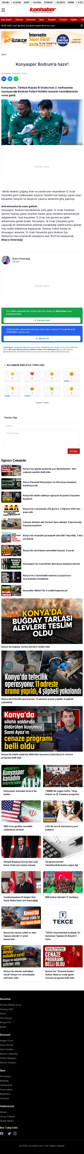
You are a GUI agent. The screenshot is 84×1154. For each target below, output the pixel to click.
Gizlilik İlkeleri (7, 1120)
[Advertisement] (42, 166)
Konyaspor (5, 1076)
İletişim (3, 1112)
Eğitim (74, 19)
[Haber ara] (82, 25)
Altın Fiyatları (7, 1049)
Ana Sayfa (6, 19)
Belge (3, 1026)
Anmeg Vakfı (6, 1009)
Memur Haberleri (9, 1053)
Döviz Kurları (7, 1045)
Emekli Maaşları (8, 1058)
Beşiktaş (4, 1080)
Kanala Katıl (42, 320)
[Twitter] (9, 1133)
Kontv (3, 1013)
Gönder (74, 451)
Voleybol (4, 1098)
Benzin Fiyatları (8, 1062)
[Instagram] (15, 1133)
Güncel (19, 19)
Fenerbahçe (6, 1089)
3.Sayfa (63, 19)
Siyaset (51, 19)
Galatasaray (6, 1085)
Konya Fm (5, 1022)
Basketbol (5, 1094)
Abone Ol (42, 338)
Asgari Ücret (6, 1040)
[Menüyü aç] (3, 10)
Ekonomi (31, 19)
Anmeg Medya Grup (10, 1004)
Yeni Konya (6, 1018)
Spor (41, 19)
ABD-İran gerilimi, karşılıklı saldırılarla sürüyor (28, 25)
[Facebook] (1, 1133)
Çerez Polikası (7, 1116)
